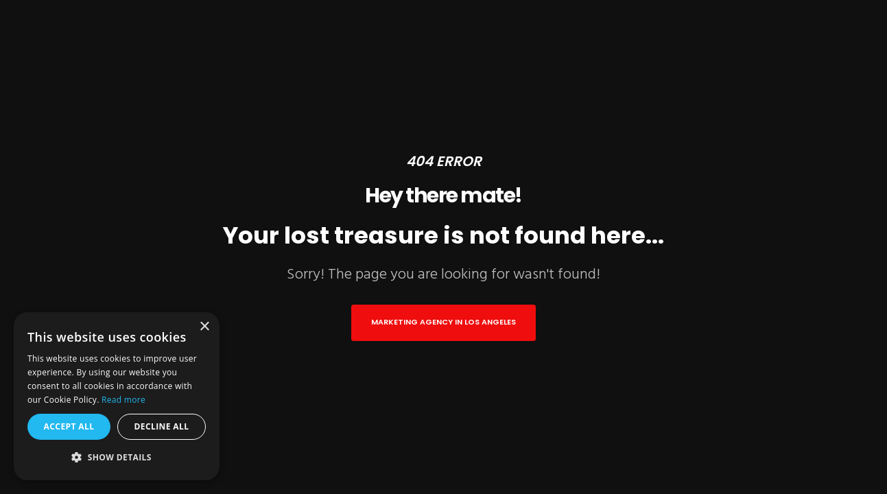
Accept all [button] (69, 426)
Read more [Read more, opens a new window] (123, 399)
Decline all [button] (161, 426)
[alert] (117, 396)
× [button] (204, 327)
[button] (116, 458)
